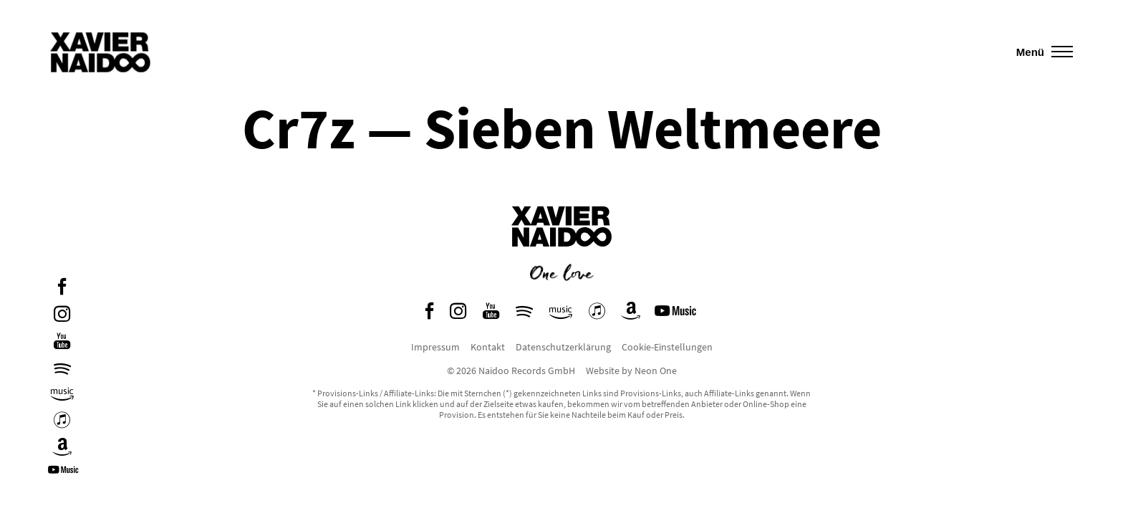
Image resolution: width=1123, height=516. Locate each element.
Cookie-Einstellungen (667, 346)
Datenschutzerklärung (563, 346)
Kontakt (488, 346)
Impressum (435, 346)
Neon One (656, 370)
